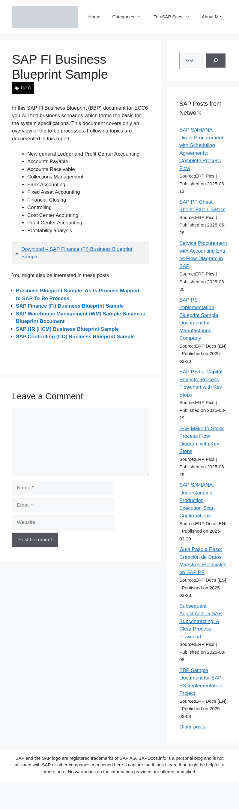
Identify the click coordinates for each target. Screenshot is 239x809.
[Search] (216, 60)
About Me (211, 16)
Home (94, 16)
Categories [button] (130, 17)
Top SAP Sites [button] (175, 17)
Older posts (192, 727)
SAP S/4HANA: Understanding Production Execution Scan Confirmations (197, 500)
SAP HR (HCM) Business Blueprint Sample (67, 329)
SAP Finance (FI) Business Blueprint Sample (70, 306)
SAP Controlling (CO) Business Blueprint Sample (75, 336)
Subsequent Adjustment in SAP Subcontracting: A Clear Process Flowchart (200, 621)
